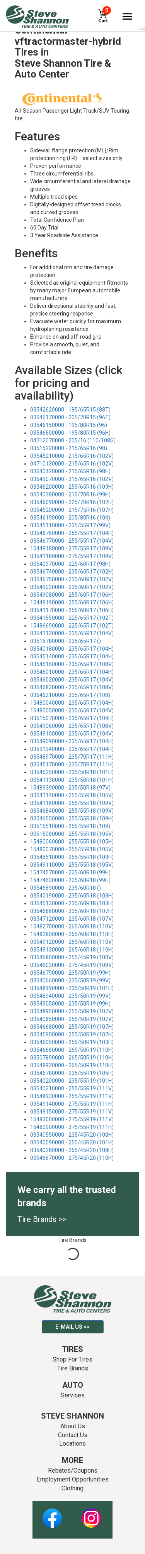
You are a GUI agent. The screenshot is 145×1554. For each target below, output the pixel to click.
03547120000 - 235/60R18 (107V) (72, 919)
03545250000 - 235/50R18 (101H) (72, 772)
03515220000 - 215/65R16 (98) (68, 448)
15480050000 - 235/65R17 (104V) (72, 710)
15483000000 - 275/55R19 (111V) (72, 1119)
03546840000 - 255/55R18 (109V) (72, 811)
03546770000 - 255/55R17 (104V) (72, 541)
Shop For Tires (72, 1359)
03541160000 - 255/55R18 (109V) (72, 803)
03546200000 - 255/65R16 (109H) (72, 487)
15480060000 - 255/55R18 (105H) (72, 842)
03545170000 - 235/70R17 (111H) (72, 764)
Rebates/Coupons (72, 1470)
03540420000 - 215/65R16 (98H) (70, 471)
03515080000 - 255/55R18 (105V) (72, 834)
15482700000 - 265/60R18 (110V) (72, 926)
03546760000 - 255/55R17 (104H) (72, 533)
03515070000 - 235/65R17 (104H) (72, 718)
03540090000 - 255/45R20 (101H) (72, 1142)
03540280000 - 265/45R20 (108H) (72, 1150)
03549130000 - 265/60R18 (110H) (72, 950)
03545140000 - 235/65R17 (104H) (72, 656)
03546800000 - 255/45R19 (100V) (72, 957)
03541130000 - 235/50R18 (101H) (72, 780)
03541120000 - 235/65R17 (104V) (72, 633)
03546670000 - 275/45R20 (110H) (72, 1158)
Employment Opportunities (73, 1479)
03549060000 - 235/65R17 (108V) (72, 726)
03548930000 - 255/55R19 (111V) (72, 1096)
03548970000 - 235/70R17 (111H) (72, 757)
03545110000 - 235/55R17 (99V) (70, 525)
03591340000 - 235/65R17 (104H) (72, 749)
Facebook (52, 1514)
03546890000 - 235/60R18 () (65, 888)
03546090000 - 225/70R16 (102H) (72, 502)
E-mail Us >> (72, 1327)
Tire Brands (72, 1368)
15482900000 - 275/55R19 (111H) (72, 1127)
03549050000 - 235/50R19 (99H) (70, 1004)
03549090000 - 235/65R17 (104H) (72, 741)
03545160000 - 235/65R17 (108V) (72, 664)
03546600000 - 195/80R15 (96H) (70, 433)
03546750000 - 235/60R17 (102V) (72, 579)
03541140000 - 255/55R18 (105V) (72, 795)
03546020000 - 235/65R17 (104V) (72, 680)
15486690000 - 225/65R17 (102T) (72, 626)
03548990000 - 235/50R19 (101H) (72, 988)
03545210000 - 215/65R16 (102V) (72, 456)
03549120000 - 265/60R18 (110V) (72, 942)
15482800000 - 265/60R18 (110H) (72, 934)
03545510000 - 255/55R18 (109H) (72, 857)
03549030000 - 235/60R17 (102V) (72, 587)
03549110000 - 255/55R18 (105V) (72, 865)
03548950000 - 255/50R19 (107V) (72, 1011)
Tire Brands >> (41, 1219)
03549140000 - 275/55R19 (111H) (72, 1104)
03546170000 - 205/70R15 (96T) (70, 417)
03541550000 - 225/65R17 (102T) (72, 618)
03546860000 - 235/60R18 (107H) (72, 911)
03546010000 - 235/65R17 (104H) (72, 672)
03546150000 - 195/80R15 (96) (68, 425)
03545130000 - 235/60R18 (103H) (72, 903)
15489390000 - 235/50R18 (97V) (70, 788)
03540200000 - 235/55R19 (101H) (72, 1081)
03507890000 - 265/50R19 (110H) (72, 1058)
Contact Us (72, 1435)
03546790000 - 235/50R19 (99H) (70, 973)
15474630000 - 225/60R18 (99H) (70, 880)
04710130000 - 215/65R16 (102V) (72, 464)
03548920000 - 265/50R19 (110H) (72, 1065)
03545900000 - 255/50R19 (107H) (72, 1034)
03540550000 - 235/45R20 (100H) (72, 1135)
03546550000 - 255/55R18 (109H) (72, 818)
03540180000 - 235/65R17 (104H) (72, 649)
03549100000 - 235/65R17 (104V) (72, 734)
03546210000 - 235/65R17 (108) (70, 695)
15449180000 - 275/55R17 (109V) (72, 548)
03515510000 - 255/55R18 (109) (70, 826)
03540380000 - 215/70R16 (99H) (70, 494)
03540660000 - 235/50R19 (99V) (70, 980)
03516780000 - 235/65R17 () (65, 641)
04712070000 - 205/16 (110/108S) (73, 440)
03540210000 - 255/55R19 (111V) (72, 1088)
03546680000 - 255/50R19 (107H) (72, 1027)
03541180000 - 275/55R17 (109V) (72, 556)
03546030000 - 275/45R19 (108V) (72, 965)
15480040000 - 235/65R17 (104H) (72, 703)
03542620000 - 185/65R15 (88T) (70, 410)
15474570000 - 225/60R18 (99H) (70, 872)
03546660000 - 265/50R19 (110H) (72, 1050)
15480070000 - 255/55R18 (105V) (72, 849)
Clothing (72, 1488)
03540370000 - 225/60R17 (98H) (70, 564)
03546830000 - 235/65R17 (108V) (72, 687)
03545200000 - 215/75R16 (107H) (72, 510)
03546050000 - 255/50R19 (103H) (72, 1042)
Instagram (91, 1514)
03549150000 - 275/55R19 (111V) (72, 1112)
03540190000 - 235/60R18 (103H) (72, 896)
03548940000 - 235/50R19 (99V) (70, 996)
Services (73, 1395)
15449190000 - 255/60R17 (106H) (72, 602)
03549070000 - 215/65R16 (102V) (72, 479)
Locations (72, 1443)
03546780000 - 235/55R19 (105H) (72, 1073)
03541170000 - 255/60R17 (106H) (72, 610)
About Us (72, 1426)
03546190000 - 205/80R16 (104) (70, 518)
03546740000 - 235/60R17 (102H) (72, 572)
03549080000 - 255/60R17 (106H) (72, 595)
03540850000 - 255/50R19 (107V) (72, 1019)
